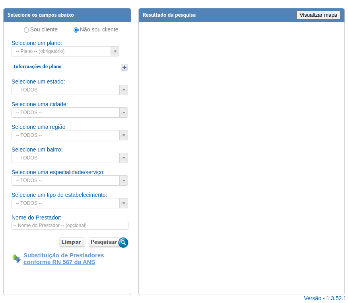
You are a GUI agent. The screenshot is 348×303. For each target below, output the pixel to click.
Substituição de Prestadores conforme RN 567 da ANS (63, 258)
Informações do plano (38, 66)
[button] (115, 51)
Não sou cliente (99, 29)
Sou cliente (44, 29)
